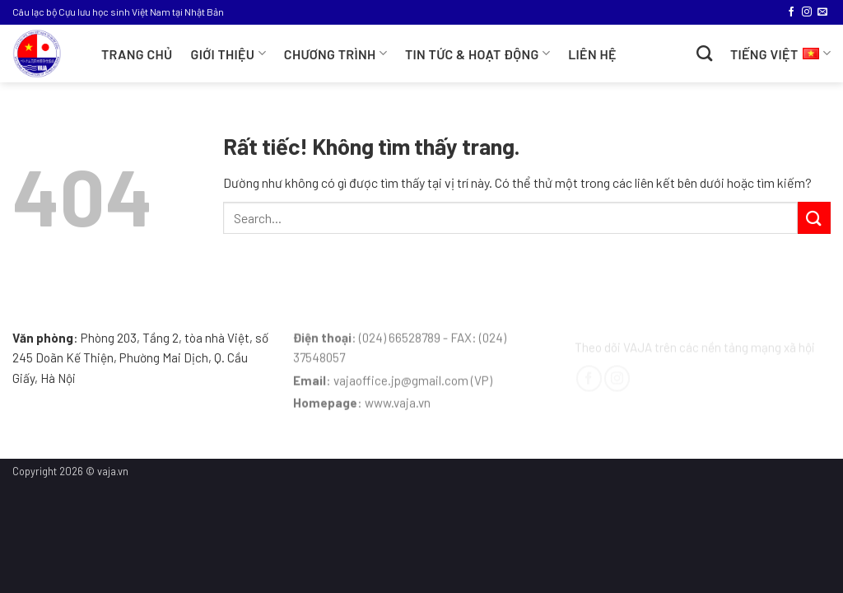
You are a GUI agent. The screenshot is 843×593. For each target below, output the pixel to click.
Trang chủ (137, 54)
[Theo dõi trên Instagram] (807, 12)
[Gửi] (814, 218)
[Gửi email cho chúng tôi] (822, 12)
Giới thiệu (228, 53)
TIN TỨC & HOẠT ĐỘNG (477, 53)
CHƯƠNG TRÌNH (335, 53)
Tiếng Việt (780, 51)
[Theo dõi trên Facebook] (791, 12)
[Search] (704, 53)
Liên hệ (592, 54)
